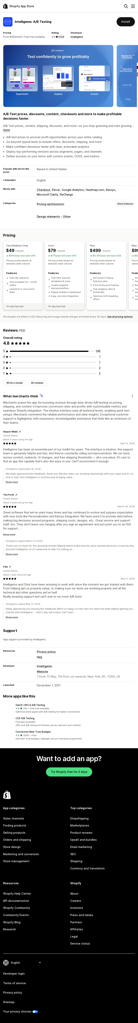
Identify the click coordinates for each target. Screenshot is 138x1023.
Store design (12, 847)
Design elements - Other (54, 216)
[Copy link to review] (20, 431)
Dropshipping (79, 818)
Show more (12, 482)
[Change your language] (25, 962)
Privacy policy (46, 651)
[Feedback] (132, 396)
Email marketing (81, 847)
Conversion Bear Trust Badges (33, 731)
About (74, 893)
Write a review (14, 382)
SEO (73, 854)
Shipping (76, 861)
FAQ (39, 657)
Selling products (14, 832)
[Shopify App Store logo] (18, 6)
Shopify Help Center (17, 893)
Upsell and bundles (83, 839)
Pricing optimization (50, 204)
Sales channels (13, 818)
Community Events (16, 915)
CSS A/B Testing (25, 718)
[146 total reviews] (98, 351)
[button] (69, 708)
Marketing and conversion (21, 854)
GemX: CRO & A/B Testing (30, 705)
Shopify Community (16, 907)
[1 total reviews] (99, 356)
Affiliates (76, 929)
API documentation (16, 900)
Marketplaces (79, 825)
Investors (76, 907)
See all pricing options (120, 316)
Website (42, 671)
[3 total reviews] (99, 373)
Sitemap (8, 1002)
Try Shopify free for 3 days (69, 771)
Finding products (14, 825)
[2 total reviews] (99, 367)
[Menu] (133, 6)
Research (9, 929)
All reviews (37, 382)
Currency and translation (87, 868)
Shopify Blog (11, 922)
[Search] (126, 6)
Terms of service (14, 983)
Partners (76, 922)
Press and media (81, 915)
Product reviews (81, 832)
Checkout (43, 189)
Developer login (14, 973)
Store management (16, 861)
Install (125, 21)
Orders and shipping (17, 839)
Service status (80, 943)
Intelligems (77, 36)
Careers (75, 900)
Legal (74, 936)
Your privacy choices (17, 1011)
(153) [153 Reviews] (61, 36)
